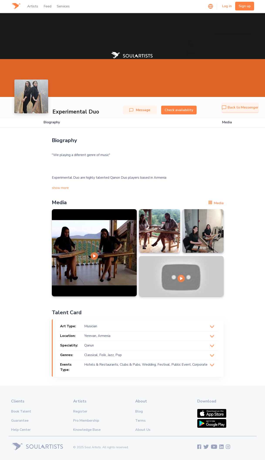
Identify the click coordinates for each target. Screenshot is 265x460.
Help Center (21, 430)
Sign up (245, 6)
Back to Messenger (240, 107)
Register (80, 411)
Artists (32, 6)
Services (63, 6)
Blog (139, 411)
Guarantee (20, 420)
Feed (47, 6)
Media (227, 122)
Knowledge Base (87, 430)
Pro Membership (86, 420)
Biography (52, 122)
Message (139, 110)
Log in (227, 6)
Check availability (179, 110)
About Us (142, 430)
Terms (140, 420)
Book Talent (21, 411)
